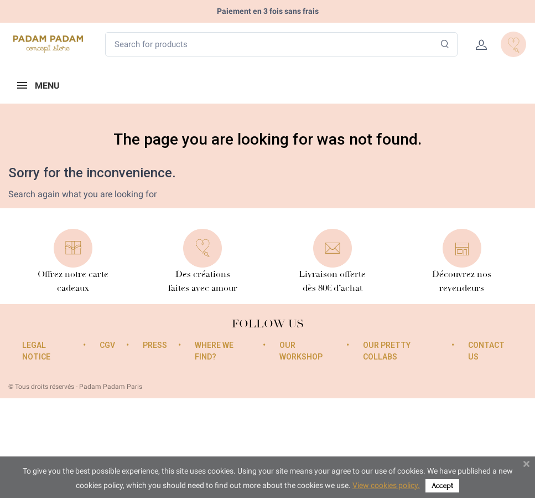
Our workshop (301, 351)
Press (155, 345)
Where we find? (214, 351)
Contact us (486, 351)
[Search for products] (281, 44)
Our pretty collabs (387, 351)
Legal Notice (36, 351)
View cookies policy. (386, 485)
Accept (442, 485)
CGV (107, 345)
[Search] (445, 44)
